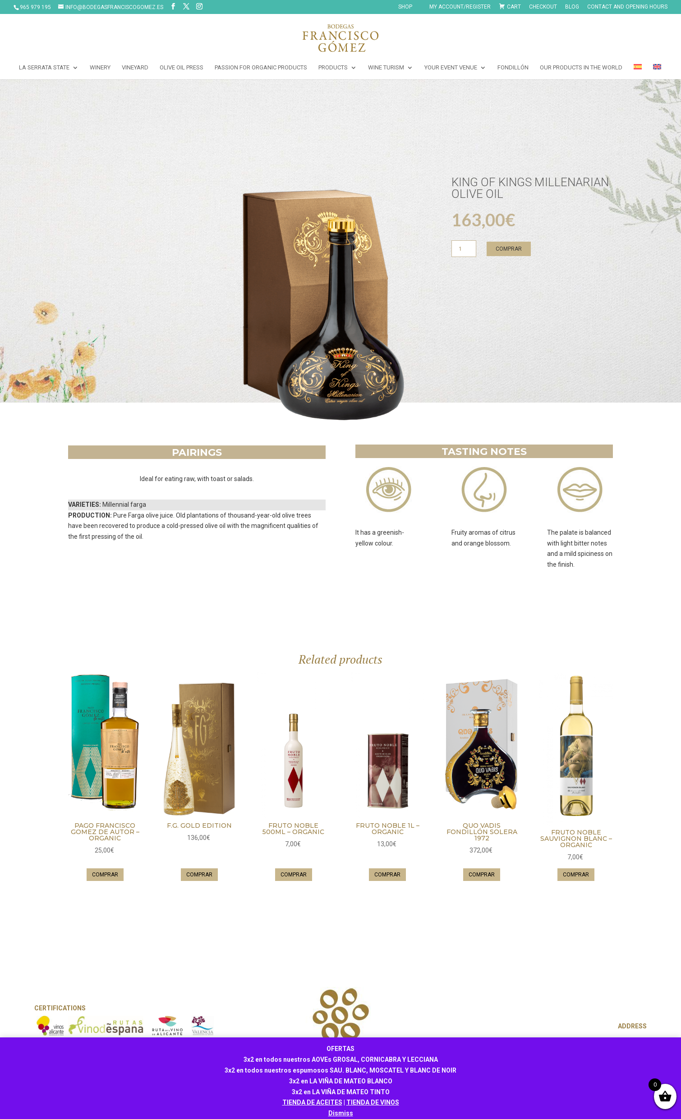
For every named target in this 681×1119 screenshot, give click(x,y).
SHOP (405, 7)
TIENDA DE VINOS (372, 1102)
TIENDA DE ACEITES (312, 1102)
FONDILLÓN (513, 67)
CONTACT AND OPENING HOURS (627, 7)
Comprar (509, 249)
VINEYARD (135, 67)
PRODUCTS (333, 67)
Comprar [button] (105, 874)
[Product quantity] (464, 248)
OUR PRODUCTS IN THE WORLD (581, 67)
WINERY (100, 67)
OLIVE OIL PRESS (181, 67)
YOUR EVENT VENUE (450, 67)
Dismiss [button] (340, 1113)
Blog (572, 7)
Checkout (543, 7)
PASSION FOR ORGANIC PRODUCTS (261, 67)
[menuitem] (638, 71)
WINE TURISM (386, 67)
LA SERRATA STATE (44, 67)
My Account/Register (460, 7)
